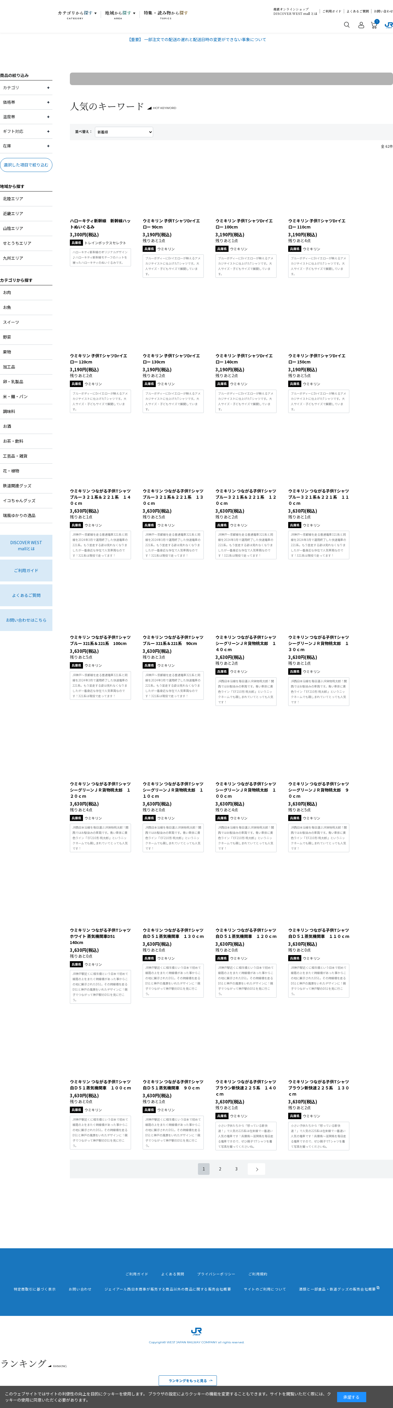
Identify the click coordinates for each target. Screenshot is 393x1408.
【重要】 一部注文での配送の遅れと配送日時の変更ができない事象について (196, 39)
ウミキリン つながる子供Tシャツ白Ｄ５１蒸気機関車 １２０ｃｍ (246, 933)
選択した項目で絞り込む (26, 165)
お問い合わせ (383, 11)
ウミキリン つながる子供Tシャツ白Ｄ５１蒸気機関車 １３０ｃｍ (173, 933)
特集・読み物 (166, 15)
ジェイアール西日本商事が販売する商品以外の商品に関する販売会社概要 (168, 1289)
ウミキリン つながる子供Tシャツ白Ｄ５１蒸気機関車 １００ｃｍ (100, 1085)
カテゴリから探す (16, 280)
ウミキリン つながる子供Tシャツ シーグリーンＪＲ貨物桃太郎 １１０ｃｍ (173, 790)
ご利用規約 (258, 1274)
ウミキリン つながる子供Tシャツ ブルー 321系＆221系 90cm (173, 640)
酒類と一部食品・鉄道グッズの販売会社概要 (337, 1289)
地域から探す (12, 186)
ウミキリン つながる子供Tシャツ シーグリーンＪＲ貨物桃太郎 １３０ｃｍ (318, 643)
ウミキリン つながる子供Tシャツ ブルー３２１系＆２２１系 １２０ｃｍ (246, 497)
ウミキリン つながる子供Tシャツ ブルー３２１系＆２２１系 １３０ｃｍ (173, 497)
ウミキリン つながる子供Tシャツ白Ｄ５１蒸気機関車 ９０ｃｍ (173, 1085)
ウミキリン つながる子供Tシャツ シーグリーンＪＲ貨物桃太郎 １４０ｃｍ (245, 643)
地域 (118, 15)
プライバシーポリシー (216, 1274)
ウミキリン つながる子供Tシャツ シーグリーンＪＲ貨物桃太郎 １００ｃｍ (245, 790)
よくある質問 (172, 1274)
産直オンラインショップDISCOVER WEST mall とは (295, 11)
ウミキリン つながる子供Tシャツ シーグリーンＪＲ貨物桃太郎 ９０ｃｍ (318, 790)
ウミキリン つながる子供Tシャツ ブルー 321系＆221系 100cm (100, 640)
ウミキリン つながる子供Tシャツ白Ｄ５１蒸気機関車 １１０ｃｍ (318, 933)
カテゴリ (75, 15)
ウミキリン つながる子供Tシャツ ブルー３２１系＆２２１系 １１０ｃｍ (318, 497)
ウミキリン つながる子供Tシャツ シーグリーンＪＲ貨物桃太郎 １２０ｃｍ (100, 790)
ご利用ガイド (331, 11)
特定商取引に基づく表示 (35, 1289)
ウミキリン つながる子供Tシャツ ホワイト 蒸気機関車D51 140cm (100, 936)
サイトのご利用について (265, 1289)
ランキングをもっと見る (188, 1380)
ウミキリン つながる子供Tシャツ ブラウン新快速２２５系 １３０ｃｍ (318, 1088)
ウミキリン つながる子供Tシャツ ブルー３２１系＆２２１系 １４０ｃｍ (100, 497)
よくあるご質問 (357, 11)
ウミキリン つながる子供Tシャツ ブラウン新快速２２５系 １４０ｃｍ (246, 1088)
